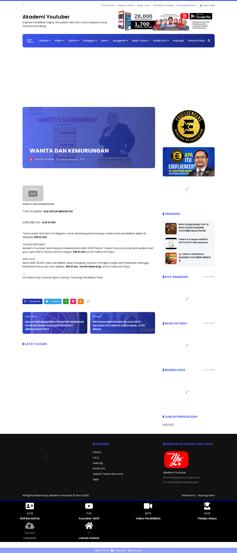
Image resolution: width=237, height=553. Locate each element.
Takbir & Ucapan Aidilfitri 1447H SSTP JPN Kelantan (193, 241)
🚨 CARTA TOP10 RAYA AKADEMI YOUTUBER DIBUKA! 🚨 (194, 257)
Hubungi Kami (206, 495)
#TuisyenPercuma (186, 5)
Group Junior (143, 5)
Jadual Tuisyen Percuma (108, 474)
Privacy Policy (196, 40)
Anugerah (120, 40)
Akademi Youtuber (46, 16)
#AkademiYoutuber (163, 5)
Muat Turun (140, 40)
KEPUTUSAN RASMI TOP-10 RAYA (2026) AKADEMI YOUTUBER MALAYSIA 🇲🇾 (193, 227)
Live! (105, 40)
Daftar (73, 40)
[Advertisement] (119, 75)
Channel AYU (108, 5)
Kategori (90, 40)
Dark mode (209, 5)
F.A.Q (96, 457)
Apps (96, 479)
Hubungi (178, 40)
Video (59, 40)
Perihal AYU (188, 495)
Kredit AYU (161, 40)
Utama (44, 40)
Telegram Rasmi (126, 5)
